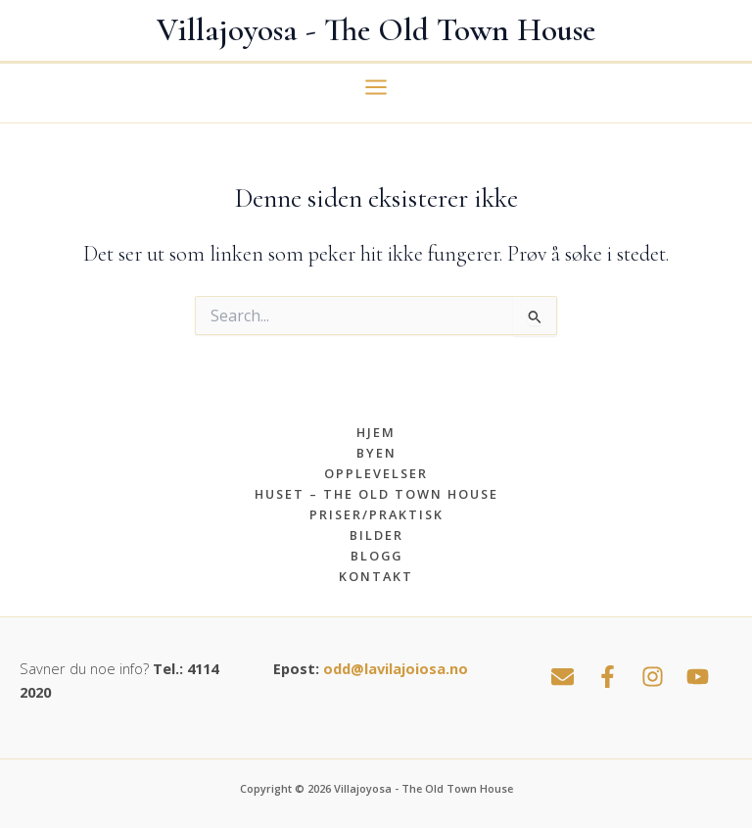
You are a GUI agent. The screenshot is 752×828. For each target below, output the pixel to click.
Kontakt (376, 576)
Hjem (376, 432)
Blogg (376, 555)
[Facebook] (608, 677)
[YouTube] (698, 677)
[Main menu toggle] (376, 87)
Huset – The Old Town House (376, 494)
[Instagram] (653, 677)
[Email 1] (562, 677)
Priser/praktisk (376, 514)
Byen (376, 453)
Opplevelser (376, 473)
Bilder (376, 535)
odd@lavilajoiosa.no (395, 668)
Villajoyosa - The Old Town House (376, 30)
